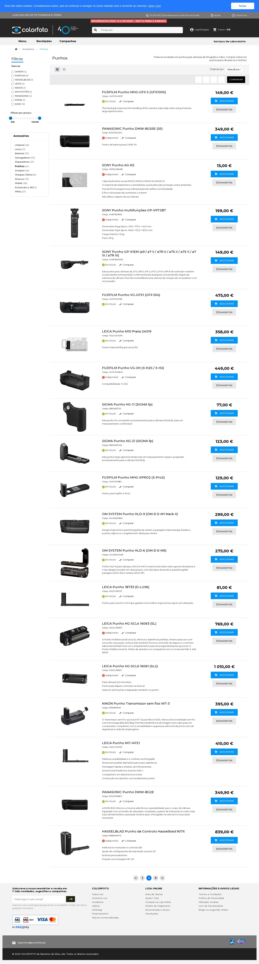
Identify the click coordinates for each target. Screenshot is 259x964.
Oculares (22, 170)
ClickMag (97, 909)
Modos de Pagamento (157, 906)
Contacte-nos (99, 898)
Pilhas (20, 191)
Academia (97, 902)
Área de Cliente (154, 894)
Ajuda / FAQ (152, 898)
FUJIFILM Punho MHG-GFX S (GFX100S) (134, 92)
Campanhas (67, 41)
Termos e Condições (210, 894)
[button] (64, 69)
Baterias (22, 153)
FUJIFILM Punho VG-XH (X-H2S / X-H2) (133, 368)
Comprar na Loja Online (158, 902)
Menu (22, 41)
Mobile (21, 183)
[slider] (10, 118)
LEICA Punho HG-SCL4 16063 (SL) (129, 623)
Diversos (22, 179)
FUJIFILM (21, 75)
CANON (21, 71)
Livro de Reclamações (211, 906)
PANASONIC (23, 96)
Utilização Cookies (209, 902)
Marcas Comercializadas (105, 917)
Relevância (233, 69)
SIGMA (20, 99)
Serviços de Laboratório (230, 41)
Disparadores (24, 161)
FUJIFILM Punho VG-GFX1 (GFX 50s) (131, 295)
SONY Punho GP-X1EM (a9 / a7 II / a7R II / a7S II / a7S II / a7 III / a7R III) (149, 253)
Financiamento (100, 913)
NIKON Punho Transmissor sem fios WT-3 (136, 703)
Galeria (96, 906)
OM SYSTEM (23, 91)
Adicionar (224, 100)
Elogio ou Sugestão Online (213, 909)
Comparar (236, 79)
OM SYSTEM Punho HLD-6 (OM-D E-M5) (134, 550)
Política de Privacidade (211, 898)
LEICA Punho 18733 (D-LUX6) (125, 587)
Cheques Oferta (25, 174)
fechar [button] (242, 6)
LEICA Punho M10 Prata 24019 (126, 331)
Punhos (22, 166)
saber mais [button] (154, 5)
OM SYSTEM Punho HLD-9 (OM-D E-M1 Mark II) (140, 514)
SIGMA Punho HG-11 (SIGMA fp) (127, 404)
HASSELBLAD (24, 79)
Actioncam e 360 (26, 187)
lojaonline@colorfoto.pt (32, 942)
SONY (20, 104)
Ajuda (216, 15)
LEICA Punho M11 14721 (121, 743)
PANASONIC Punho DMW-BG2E (128, 792)
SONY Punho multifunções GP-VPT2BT (134, 210)
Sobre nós (239, 15)
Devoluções (151, 913)
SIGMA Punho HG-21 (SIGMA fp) (127, 441)
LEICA (20, 83)
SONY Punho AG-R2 (118, 165)
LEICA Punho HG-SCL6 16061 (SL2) (130, 666)
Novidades (44, 41)
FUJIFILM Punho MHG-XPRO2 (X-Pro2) (133, 477)
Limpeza (22, 145)
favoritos (224, 109)
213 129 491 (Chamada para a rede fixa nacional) (172, 15)
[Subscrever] (70, 899)
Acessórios (28, 49)
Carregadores (25, 157)
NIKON (20, 87)
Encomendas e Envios (157, 909)
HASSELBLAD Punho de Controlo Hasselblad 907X (143, 831)
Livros (20, 149)
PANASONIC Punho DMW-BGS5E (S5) (132, 129)
